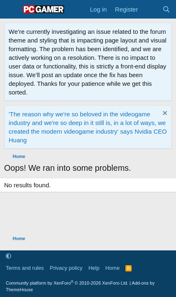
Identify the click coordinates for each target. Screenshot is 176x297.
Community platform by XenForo (67, 282)
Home (112, 268)
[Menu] (11, 9)
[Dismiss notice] (163, 114)
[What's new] (150, 9)
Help (94, 268)
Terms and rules (25, 268)
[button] (8, 256)
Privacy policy (66, 268)
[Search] (166, 9)
